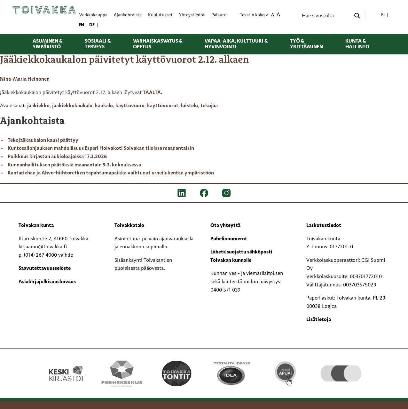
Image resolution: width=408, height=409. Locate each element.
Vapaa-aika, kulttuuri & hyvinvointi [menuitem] (236, 44)
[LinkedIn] (181, 193)
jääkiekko (38, 105)
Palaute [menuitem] (218, 15)
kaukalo (104, 105)
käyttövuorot (162, 105)
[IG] (226, 193)
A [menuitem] (267, 15)
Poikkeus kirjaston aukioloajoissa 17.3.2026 (57, 156)
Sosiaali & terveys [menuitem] (98, 44)
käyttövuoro (130, 105)
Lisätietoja (318, 319)
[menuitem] (383, 15)
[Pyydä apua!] (286, 372)
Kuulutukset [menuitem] (160, 15)
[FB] (204, 193)
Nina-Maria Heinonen (25, 79)
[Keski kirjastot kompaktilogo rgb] (67, 366)
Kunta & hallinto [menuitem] (357, 44)
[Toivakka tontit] (177, 373)
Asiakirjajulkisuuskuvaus (47, 282)
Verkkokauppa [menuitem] (93, 15)
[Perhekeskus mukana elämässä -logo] (122, 373)
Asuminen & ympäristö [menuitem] (47, 44)
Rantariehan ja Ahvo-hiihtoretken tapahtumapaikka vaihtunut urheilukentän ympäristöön (111, 173)
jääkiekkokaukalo (72, 105)
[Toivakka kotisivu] (44, 10)
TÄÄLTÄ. (152, 92)
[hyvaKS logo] (341, 367)
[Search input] (325, 15)
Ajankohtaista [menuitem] (128, 15)
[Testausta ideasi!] (231, 373)
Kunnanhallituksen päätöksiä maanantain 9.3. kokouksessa (74, 165)
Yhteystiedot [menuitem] (192, 15)
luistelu (189, 105)
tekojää (209, 105)
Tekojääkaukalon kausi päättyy (43, 140)
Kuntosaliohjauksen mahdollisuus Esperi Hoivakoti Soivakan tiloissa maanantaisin (101, 148)
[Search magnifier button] (357, 16)
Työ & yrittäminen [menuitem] (306, 44)
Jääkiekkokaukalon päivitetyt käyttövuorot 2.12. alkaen (124, 60)
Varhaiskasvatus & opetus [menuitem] (157, 44)
